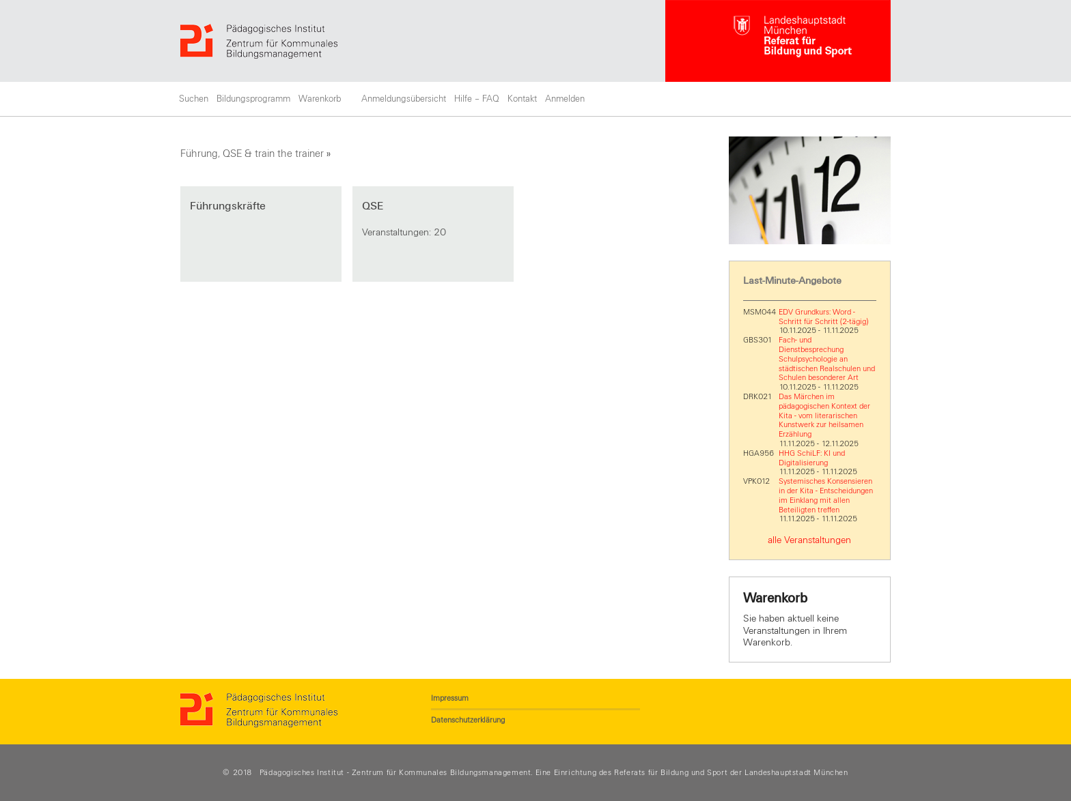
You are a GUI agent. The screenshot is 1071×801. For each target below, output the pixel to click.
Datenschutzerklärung (468, 720)
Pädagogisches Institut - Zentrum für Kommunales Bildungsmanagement (395, 772)
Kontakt (522, 98)
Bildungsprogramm (253, 98)
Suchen (193, 98)
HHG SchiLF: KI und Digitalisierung (812, 457)
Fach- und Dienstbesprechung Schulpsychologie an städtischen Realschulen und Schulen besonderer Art (827, 358)
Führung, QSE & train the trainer (252, 153)
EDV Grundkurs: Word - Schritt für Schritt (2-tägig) (823, 316)
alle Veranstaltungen (809, 540)
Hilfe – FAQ (476, 98)
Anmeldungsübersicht (403, 98)
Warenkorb (319, 98)
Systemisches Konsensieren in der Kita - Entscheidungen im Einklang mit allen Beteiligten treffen (826, 495)
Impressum (450, 698)
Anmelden (565, 98)
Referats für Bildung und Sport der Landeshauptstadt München (731, 772)
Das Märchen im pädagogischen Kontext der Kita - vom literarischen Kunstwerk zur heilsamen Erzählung (824, 415)
